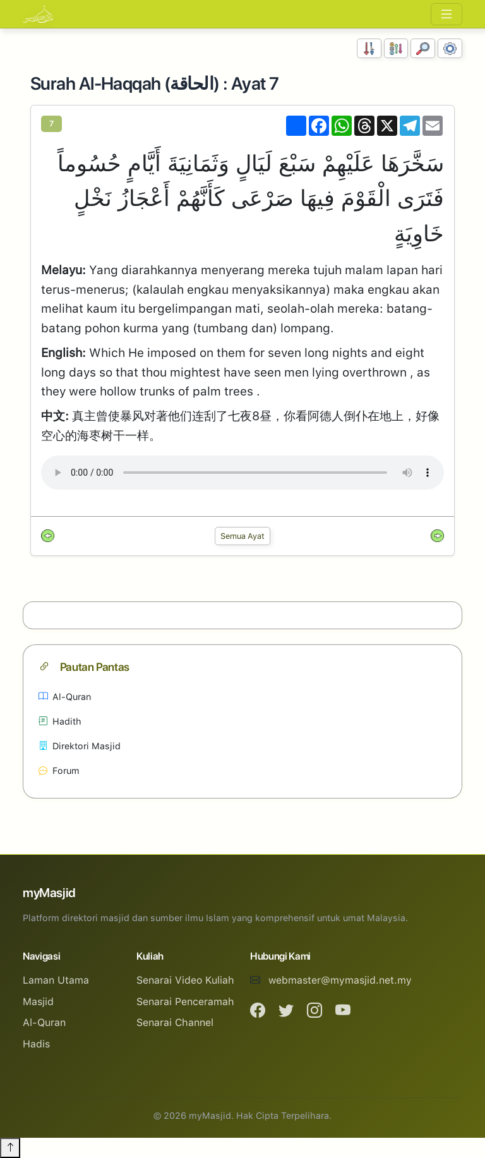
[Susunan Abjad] (396, 48)
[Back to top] (10, 1148)
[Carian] (422, 48)
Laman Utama (56, 980)
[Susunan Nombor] (369, 48)
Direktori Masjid (80, 745)
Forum (59, 770)
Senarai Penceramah (185, 1002)
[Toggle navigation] (446, 14)
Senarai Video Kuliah (185, 980)
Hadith (60, 721)
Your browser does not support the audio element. (242, 472)
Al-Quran (65, 696)
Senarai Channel (174, 1022)
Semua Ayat (242, 536)
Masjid (38, 1002)
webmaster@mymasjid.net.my (340, 980)
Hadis (36, 1044)
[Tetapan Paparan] (450, 48)
